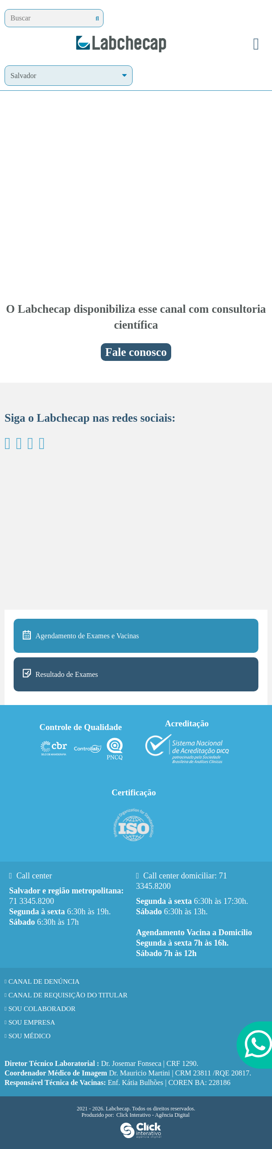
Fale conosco (136, 352)
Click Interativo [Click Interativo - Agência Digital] (152, 1115)
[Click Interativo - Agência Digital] (140, 1137)
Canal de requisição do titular (68, 995)
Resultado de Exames (66, 674)
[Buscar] (97, 18)
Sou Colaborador (41, 1008)
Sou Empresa (31, 1022)
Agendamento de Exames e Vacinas (87, 636)
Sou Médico (29, 1036)
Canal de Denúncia (43, 981)
